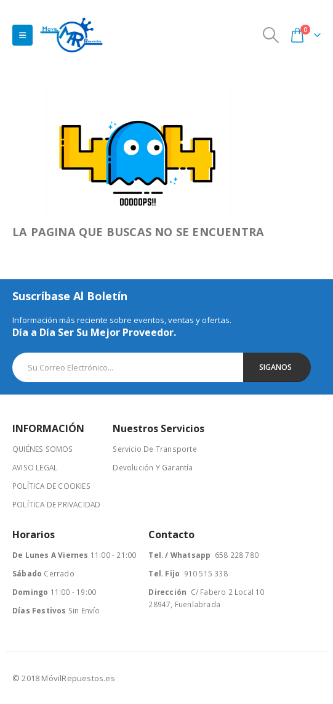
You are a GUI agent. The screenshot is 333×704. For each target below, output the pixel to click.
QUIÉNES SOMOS (42, 449)
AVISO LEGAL (34, 467)
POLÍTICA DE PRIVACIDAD (56, 504)
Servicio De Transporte (154, 449)
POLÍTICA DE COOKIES (51, 486)
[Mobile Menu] (22, 35)
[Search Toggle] (271, 35)
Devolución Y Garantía (153, 467)
